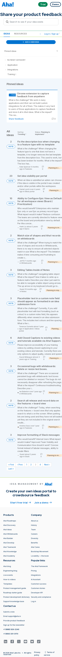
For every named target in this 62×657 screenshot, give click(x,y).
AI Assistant (35, 579)
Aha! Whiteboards (10, 534)
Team (33, 530)
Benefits (34, 543)
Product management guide (14, 588)
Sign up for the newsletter (13, 625)
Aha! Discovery (9, 525)
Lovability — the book (40, 556)
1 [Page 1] (26, 464)
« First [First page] (11, 464)
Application (29, 329)
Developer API (37, 593)
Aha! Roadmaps (9, 521)
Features (28, 169)
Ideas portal (29, 191)
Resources (20, 33)
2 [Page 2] (31, 464)
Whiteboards (26, 263)
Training (33, 359)
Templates (7, 584)
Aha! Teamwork (9, 547)
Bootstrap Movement (39, 551)
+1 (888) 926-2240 (11, 629)
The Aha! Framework (39, 566)
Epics (27, 229)
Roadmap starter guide (12, 593)
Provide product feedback (14, 621)
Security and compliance (41, 597)
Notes (23, 291)
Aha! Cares (35, 547)
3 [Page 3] (35, 464)
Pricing (34, 571)
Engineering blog (10, 571)
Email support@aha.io (12, 616)
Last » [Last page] (11, 469)
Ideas (7, 33)
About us (34, 521)
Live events (8, 575)
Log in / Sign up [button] (52, 34)
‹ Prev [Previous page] (20, 464)
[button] (40, 34)
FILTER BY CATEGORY (14, 60)
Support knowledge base (13, 601)
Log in (33, 601)
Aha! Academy (9, 556)
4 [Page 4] (40, 464)
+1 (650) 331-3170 (10, 634)
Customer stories (38, 588)
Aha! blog (7, 566)
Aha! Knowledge (10, 551)
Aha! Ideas (7, 530)
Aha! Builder (8, 538)
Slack (27, 456)
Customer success (38, 584)
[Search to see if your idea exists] (32, 21)
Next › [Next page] (47, 464)
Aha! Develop (8, 543)
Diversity (34, 538)
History (34, 525)
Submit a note (9, 612)
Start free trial (20, 502)
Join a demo (43, 502)
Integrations (36, 575)
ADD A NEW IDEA (31, 42)
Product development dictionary (16, 597)
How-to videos (9, 579)
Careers (34, 534)
